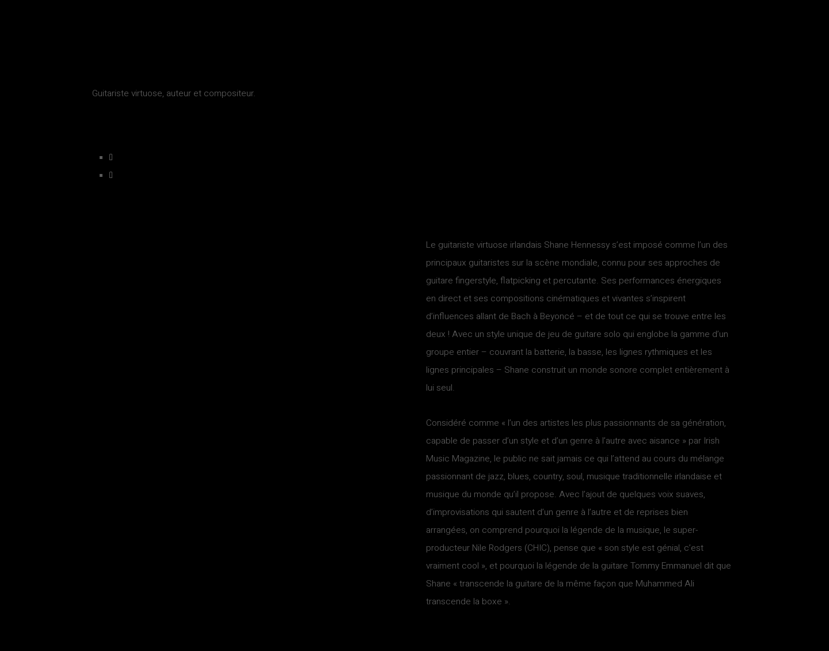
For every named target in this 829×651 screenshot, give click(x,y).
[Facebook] (111, 157)
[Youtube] (111, 175)
